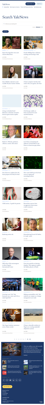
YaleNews (6, 4)
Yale (41, 402)
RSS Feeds (4, 391)
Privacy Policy (4, 399)
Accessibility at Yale (5, 397)
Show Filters (5, 31)
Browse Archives (5, 390)
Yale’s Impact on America (15, 7)
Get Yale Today (7, 386)
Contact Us (4, 394)
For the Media (5, 393)
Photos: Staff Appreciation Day (27, 7)
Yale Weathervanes (37, 7)
